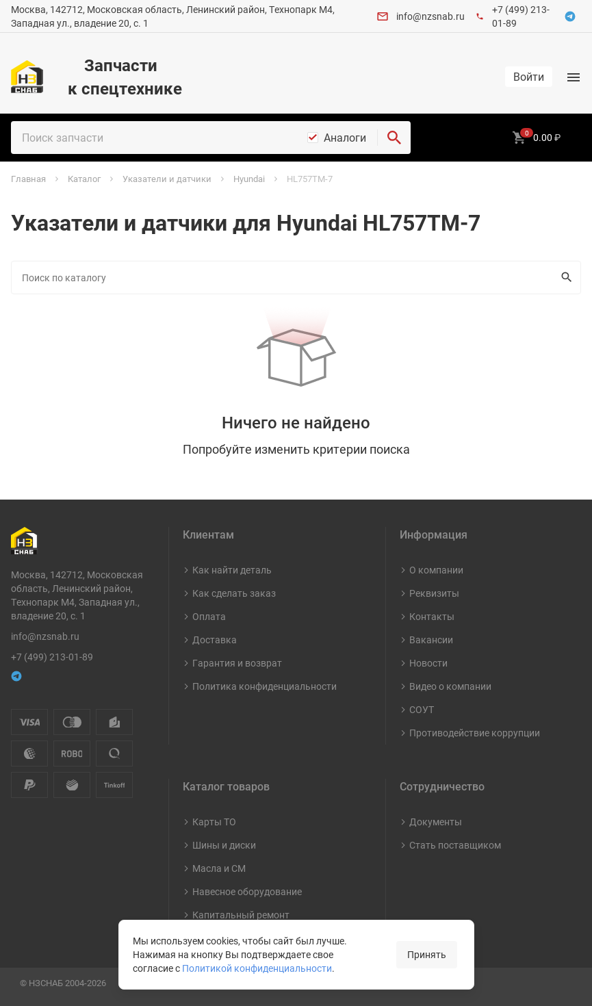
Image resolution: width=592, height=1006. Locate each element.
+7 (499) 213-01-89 (52, 656)
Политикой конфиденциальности (257, 968)
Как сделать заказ (234, 592)
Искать (564, 277)
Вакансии (431, 639)
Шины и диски (224, 844)
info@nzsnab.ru (430, 16)
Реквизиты (434, 592)
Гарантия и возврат (237, 662)
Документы (435, 821)
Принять (426, 954)
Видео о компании (450, 686)
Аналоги (345, 137)
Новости (428, 662)
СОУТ (421, 709)
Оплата (209, 616)
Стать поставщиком (455, 844)
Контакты (431, 616)
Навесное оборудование (247, 891)
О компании (436, 569)
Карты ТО (214, 821)
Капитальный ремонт (240, 914)
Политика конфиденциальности (264, 686)
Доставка (214, 639)
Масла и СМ (219, 868)
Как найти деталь (232, 569)
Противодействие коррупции (474, 732)
